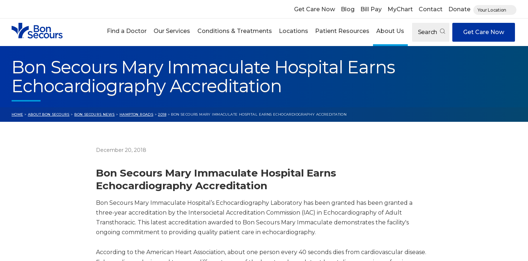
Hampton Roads (136, 114)
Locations (293, 31)
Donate (459, 9)
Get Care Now (314, 9)
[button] (127, 32)
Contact (431, 9)
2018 (162, 114)
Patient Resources (342, 31)
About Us (390, 31)
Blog (348, 9)
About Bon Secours (49, 114)
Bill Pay (371, 9)
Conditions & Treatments (234, 31)
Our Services (172, 31)
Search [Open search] (431, 32)
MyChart (400, 9)
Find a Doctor (127, 31)
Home (17, 114)
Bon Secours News (94, 114)
